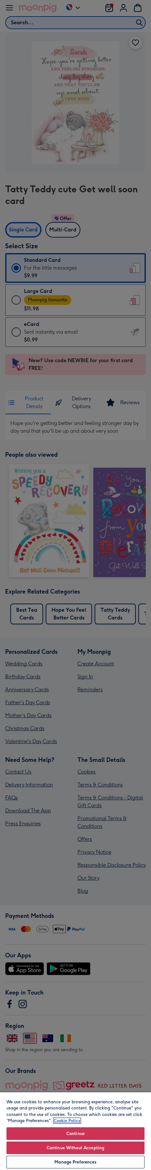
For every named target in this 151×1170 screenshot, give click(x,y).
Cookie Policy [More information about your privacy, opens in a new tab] (67, 1120)
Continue (75, 1133)
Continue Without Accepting (75, 1147)
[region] (75, 1131)
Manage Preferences (75, 1162)
